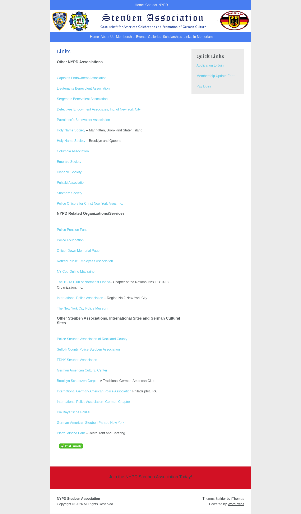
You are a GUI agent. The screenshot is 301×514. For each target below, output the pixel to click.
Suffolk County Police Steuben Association (88, 350)
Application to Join (210, 66)
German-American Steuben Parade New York (90, 423)
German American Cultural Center (82, 371)
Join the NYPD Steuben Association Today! (150, 477)
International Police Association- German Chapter (93, 402)
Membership (116, 37)
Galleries (155, 37)
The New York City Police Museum (82, 309)
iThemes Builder (214, 499)
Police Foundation (70, 240)
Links (198, 37)
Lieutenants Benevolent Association (83, 89)
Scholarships (178, 37)
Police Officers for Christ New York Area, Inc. (90, 204)
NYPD (166, 5)
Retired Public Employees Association (85, 261)
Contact (149, 5)
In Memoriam (218, 37)
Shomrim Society (69, 193)
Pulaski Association (71, 183)
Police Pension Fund (72, 230)
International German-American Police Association (94, 391)
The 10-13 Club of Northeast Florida (83, 282)
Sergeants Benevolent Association (82, 99)
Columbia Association (73, 151)
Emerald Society (69, 162)
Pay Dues (203, 87)
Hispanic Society (69, 172)
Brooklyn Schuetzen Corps (76, 381)
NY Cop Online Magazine (75, 272)
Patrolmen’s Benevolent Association (83, 120)
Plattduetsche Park (71, 433)
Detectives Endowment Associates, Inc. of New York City (99, 110)
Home (132, 5)
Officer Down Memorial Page (78, 251)
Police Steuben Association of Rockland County (92, 339)
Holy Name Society (71, 130)
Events (137, 37)
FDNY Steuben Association (77, 360)
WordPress (236, 504)
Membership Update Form (215, 76)
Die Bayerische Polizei (73, 412)
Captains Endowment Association (81, 78)
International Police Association (80, 298)
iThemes (237, 499)
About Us (93, 37)
